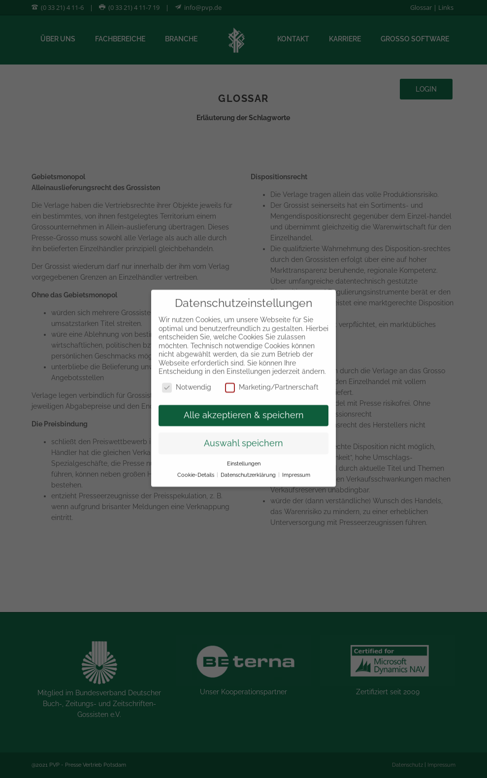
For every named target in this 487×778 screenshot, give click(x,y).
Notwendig (186, 380)
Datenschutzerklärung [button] (249, 468)
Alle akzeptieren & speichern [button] (244, 408)
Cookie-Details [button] (196, 468)
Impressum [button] (296, 468)
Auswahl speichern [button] (243, 436)
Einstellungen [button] (243, 456)
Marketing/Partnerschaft (272, 380)
